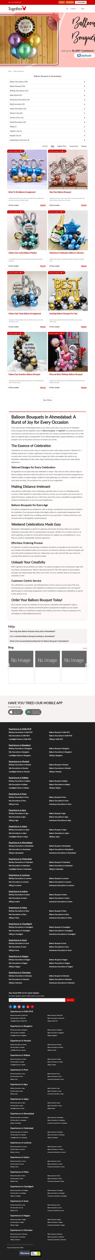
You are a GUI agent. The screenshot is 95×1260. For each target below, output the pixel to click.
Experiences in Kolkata (18, 777)
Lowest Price (74, 146)
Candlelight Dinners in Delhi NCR (20, 739)
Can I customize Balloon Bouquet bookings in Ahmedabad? (32, 636)
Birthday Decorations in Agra (18, 813)
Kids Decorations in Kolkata (18, 784)
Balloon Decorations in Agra (58, 817)
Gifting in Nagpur (14, 967)
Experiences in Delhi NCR (20, 729)
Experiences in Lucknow (19, 875)
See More (47, 400)
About (9, 1244)
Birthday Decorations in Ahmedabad (21, 846)
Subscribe (70, 1000)
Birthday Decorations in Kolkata (19, 781)
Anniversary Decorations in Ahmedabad (62, 853)
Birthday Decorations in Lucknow (20, 878)
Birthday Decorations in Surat (19, 943)
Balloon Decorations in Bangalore (60, 752)
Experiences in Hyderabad (20, 859)
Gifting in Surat (14, 950)
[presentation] (8, 665)
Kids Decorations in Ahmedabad (20, 849)
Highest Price (61, 146)
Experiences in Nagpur (18, 956)
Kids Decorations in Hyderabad (19, 866)
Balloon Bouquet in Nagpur (58, 960)
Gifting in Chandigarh (16, 934)
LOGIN (62, 2)
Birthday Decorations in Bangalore (20, 748)
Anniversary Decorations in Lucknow (61, 885)
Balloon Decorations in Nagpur (59, 963)
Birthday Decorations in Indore (19, 895)
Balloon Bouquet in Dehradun (59, 976)
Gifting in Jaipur (54, 837)
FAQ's (24, 1244)
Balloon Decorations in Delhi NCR (60, 736)
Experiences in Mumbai (19, 761)
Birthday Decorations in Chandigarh (21, 927)
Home (10, 71)
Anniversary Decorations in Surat (60, 950)
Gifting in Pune (14, 804)
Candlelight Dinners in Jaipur (18, 837)
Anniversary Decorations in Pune (60, 804)
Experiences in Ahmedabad (20, 842)
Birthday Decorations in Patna (19, 911)
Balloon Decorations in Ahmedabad (61, 849)
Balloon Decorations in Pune (58, 801)
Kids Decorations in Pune (17, 801)
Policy (27, 1244)
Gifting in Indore (14, 902)
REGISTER (70, 2)
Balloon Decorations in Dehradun (60, 979)
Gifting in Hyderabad (56, 869)
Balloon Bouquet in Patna (57, 911)
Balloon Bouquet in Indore (58, 895)
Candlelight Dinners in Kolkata (19, 788)
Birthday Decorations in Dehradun (20, 976)
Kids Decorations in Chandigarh (19, 931)
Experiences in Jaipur (18, 826)
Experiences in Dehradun (20, 972)
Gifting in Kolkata (55, 788)
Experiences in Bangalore (20, 745)
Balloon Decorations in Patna (59, 914)
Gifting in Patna (14, 918)
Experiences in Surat (18, 940)
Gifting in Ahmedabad (16, 853)
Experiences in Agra (17, 810)
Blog (82, 9)
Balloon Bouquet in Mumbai (58, 765)
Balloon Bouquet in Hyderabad (59, 862)
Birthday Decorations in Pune (19, 797)
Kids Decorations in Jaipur (17, 833)
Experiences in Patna (18, 907)
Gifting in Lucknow (15, 885)
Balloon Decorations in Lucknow (60, 882)
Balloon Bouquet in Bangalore (59, 748)
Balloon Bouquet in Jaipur (58, 830)
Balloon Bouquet (18, 71)
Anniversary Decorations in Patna (60, 918)
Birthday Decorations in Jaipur (19, 830)
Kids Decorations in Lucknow (19, 882)
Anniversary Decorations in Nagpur (61, 967)
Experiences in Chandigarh (20, 924)
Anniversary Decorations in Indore (60, 902)
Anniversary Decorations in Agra (60, 820)
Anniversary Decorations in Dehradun (62, 983)
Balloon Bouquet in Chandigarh (59, 927)
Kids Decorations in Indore (18, 898)
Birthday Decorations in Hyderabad (21, 862)
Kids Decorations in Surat (17, 947)
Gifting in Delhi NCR (56, 739)
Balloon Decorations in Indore (59, 898)
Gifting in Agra (13, 820)
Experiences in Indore (18, 891)
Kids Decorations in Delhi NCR (19, 736)
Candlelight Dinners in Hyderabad (20, 869)
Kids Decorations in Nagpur (18, 963)
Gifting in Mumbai (55, 772)
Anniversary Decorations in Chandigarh (62, 934)
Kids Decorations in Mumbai (18, 768)
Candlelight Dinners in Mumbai (19, 772)
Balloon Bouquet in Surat (57, 943)
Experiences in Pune (17, 794)
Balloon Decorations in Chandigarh (61, 931)
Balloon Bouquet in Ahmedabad (60, 846)
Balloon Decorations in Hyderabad (60, 866)
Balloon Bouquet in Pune (57, 797)
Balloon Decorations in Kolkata (59, 784)
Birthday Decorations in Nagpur (19, 960)
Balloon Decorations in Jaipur (59, 833)
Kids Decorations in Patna (17, 914)
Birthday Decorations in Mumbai (20, 765)
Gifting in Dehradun (15, 983)
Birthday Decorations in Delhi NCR (20, 732)
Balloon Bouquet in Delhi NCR (59, 732)
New (52, 146)
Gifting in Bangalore (55, 755)
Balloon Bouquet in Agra (57, 813)
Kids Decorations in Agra (17, 817)
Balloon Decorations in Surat (59, 947)
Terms (31, 1244)
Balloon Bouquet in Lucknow (59, 878)
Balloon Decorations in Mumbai (60, 768)
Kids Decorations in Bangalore (19, 752)
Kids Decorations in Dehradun (19, 979)
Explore (73, 9)
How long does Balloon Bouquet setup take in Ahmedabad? (32, 631)
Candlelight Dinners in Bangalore (20, 755)
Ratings (83, 146)
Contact (14, 1244)
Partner (19, 1244)
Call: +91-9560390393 (14, 2)
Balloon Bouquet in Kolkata (58, 781)
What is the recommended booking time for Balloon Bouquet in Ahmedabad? (39, 641)
